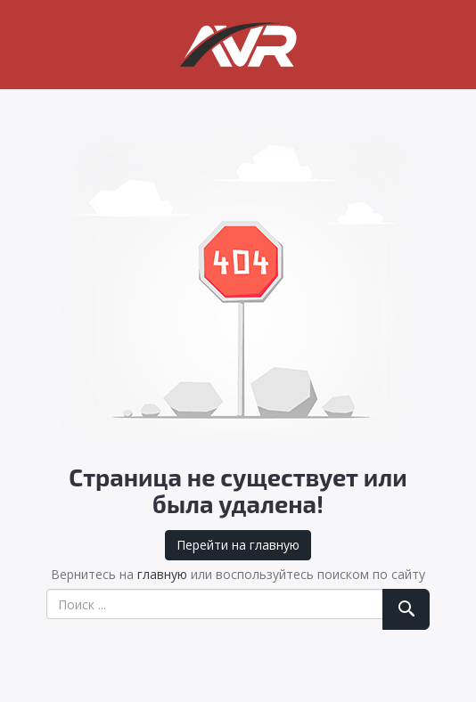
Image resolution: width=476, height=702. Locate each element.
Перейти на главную (238, 544)
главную (162, 574)
